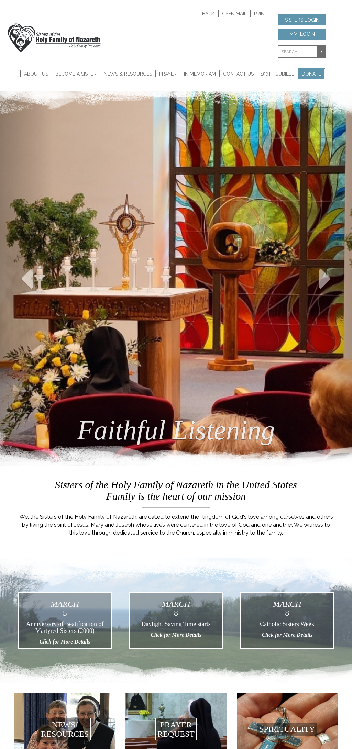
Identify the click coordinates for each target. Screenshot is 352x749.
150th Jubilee (277, 74)
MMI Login (302, 34)
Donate (311, 74)
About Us (36, 74)
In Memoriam (200, 74)
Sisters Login (302, 20)
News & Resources (128, 74)
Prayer (168, 74)
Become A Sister (76, 74)
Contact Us (238, 74)
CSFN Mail (234, 13)
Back (208, 13)
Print (260, 13)
